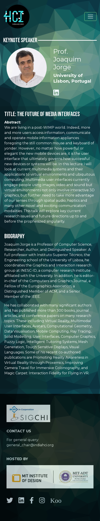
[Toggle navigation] (90, 16)
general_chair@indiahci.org (30, 445)
